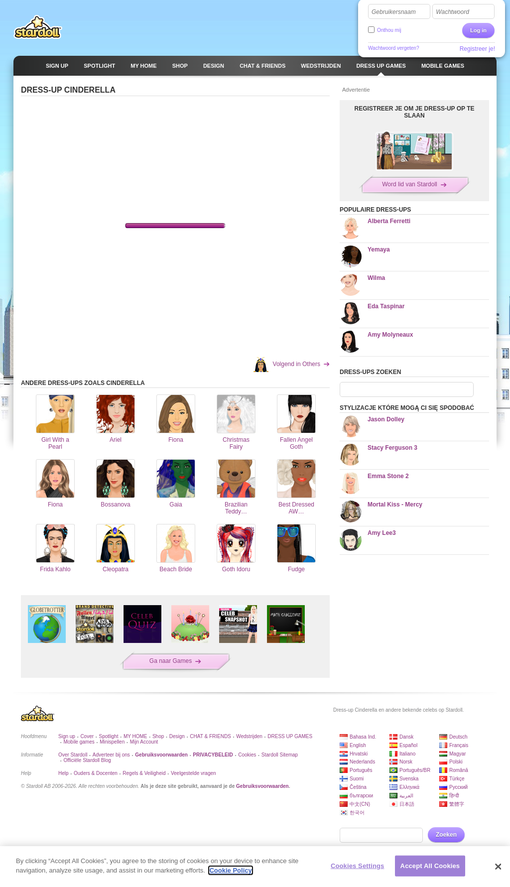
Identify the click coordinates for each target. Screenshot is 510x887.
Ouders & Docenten (96, 773)
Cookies (247, 755)
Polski (456, 761)
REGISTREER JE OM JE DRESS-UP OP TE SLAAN (415, 112)
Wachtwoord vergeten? (393, 48)
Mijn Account (144, 742)
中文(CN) (360, 804)
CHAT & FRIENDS (210, 736)
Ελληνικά (409, 787)
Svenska (408, 778)
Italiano (407, 754)
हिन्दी (454, 795)
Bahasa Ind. (363, 737)
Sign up (66, 736)
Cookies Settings (357, 866)
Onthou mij (389, 30)
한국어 (357, 812)
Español (408, 745)
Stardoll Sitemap (279, 755)
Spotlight (109, 736)
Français (458, 745)
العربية (406, 795)
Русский (458, 787)
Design (177, 736)
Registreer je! (477, 48)
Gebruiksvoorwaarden (262, 786)
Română (458, 770)
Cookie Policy (230, 870)
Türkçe (457, 778)
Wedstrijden (249, 736)
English (358, 745)
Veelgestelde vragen (193, 773)
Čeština (358, 787)
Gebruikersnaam (394, 11)
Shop (158, 736)
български (361, 795)
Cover (87, 736)
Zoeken (446, 834)
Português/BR (414, 770)
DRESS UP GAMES (289, 736)
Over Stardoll (72, 755)
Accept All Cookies (430, 866)
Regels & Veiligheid (144, 773)
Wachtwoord (452, 11)
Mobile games (78, 742)
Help (63, 773)
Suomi (357, 778)
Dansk (406, 737)
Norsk (405, 761)
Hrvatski (359, 754)
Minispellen (112, 742)
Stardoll (37, 27)
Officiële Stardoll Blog (87, 760)
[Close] (498, 866)
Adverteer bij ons (111, 755)
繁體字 (456, 804)
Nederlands (362, 761)
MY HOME (135, 736)
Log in (478, 30)
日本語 (406, 804)
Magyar (457, 754)
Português (361, 770)
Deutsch (458, 737)
